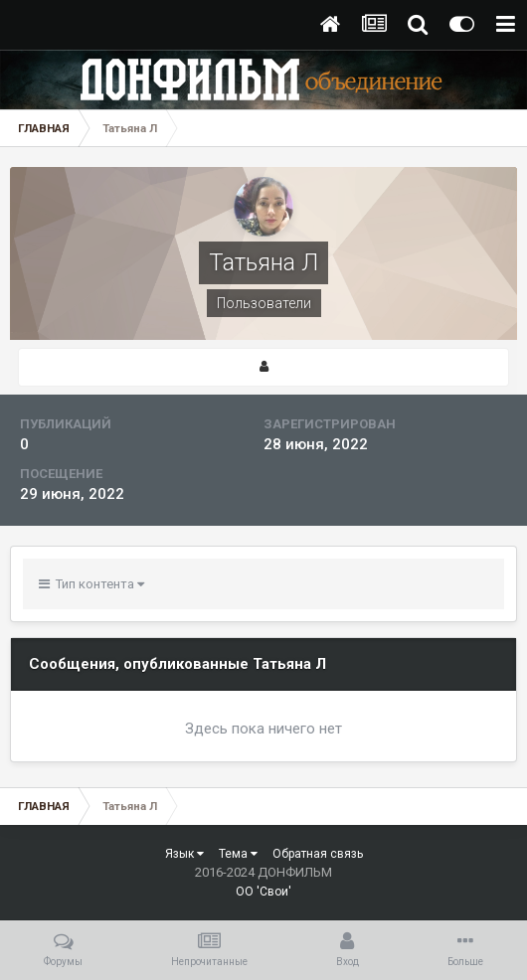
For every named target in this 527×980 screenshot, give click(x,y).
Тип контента (91, 583)
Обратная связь (317, 854)
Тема (238, 854)
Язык (184, 854)
